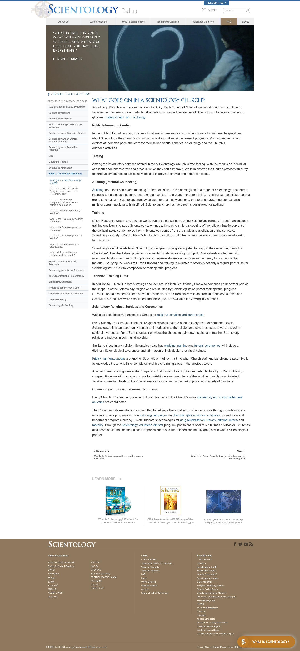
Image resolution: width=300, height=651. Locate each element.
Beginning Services (168, 21)
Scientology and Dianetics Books (67, 133)
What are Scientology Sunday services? (65, 212)
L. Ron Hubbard (98, 21)
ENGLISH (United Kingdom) (61, 566)
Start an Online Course (207, 589)
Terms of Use (234, 647)
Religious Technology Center (64, 287)
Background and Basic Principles (67, 107)
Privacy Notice (204, 647)
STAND (200, 604)
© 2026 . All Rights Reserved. (76, 647)
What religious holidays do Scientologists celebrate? (63, 253)
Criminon (201, 611)
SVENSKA (96, 570)
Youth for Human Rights (208, 630)
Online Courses (148, 582)
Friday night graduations (108, 358)
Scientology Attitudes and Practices (63, 263)
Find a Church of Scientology (154, 593)
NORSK (94, 566)
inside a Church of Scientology (124, 117)
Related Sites (217, 3)
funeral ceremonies (207, 345)
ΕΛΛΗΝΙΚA (96, 581)
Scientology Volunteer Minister (142, 425)
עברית (51, 577)
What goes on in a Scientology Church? (65, 181)
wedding (170, 345)
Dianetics (201, 563)
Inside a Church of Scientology (65, 173)
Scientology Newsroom (208, 578)
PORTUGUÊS (97, 588)
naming (182, 345)
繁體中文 (52, 589)
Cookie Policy (219, 647)
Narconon (201, 615)
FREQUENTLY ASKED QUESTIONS (71, 94)
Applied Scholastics (206, 619)
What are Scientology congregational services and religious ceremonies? (64, 202)
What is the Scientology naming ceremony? (66, 228)
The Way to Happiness (207, 608)
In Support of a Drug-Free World (212, 622)
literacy (211, 420)
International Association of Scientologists (216, 596)
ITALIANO (95, 584)
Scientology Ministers (60, 167)
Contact (144, 589)
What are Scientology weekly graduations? (64, 245)
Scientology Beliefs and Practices (156, 563)
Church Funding (58, 299)
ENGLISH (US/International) (61, 562)
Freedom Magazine (206, 600)
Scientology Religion (206, 570)
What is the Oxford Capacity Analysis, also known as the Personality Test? (64, 191)
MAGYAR (95, 562)
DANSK (51, 570)
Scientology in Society (61, 305)
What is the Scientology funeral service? (66, 237)
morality (97, 425)
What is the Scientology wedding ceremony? (66, 220)
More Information (149, 585)
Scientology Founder (60, 118)
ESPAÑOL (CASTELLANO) (104, 577)
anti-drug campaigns (154, 415)
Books (245, 21)
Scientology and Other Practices (66, 270)
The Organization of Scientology (66, 276)
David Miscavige (204, 582)
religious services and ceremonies (180, 314)
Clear (51, 156)
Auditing (97, 190)
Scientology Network (206, 567)
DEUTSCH (53, 596)
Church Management (60, 281)
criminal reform (228, 420)
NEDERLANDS (55, 593)
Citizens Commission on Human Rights (215, 634)
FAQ (229, 21)
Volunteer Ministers (203, 21)
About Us (63, 21)
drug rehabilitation (192, 420)
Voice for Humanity (150, 567)
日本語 (51, 582)
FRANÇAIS (53, 573)
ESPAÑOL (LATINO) (100, 573)
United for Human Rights (208, 626)
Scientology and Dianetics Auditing (63, 148)
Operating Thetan (58, 161)
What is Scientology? (133, 21)
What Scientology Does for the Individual (65, 126)
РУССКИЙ (53, 585)
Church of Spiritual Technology (66, 293)
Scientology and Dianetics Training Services (63, 140)
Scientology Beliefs (59, 113)
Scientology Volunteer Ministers (211, 593)
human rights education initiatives (197, 415)
